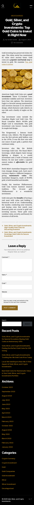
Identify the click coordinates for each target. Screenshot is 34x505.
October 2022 (7, 426)
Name (4, 275)
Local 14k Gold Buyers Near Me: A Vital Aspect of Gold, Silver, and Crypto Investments (16, 364)
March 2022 (6, 438)
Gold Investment (8, 476)
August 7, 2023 (26, 40)
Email (4, 283)
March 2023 (6, 417)
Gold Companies (8, 471)
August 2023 (7, 396)
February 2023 (7, 421)
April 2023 (6, 413)
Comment (5, 257)
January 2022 (7, 447)
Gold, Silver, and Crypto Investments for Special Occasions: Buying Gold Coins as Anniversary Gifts (16, 339)
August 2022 (7, 430)
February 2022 (7, 443)
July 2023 (6, 400)
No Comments (18, 42)
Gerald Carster (12, 40)
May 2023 (6, 409)
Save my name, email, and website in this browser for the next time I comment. (16, 301)
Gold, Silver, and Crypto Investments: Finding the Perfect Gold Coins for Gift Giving (16, 348)
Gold (4, 467)
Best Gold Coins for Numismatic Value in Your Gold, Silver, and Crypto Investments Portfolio (16, 373)
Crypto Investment (9, 463)
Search (4, 320)
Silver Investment (9, 484)
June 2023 (6, 404)
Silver (4, 480)
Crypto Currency (8, 459)
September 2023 (8, 391)
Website (4, 292)
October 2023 (7, 387)
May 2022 (6, 434)
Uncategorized (17, 15)
